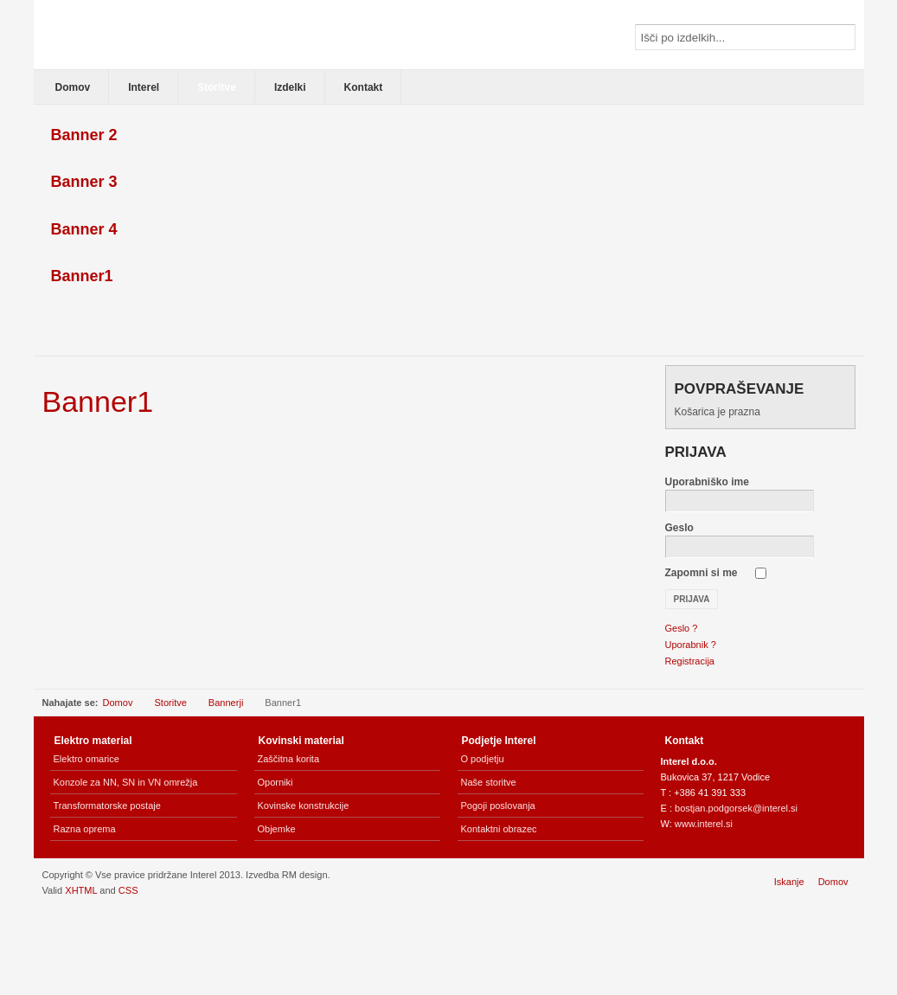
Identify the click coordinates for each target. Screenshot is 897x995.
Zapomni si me (701, 573)
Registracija (689, 661)
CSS (128, 890)
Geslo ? (681, 628)
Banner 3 (84, 181)
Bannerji (225, 702)
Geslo (679, 528)
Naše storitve (488, 782)
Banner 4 (84, 229)
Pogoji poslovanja (498, 805)
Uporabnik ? (690, 644)
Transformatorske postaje (107, 805)
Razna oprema (85, 829)
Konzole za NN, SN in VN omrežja (126, 782)
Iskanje (789, 881)
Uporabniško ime (707, 482)
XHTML (81, 890)
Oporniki (275, 782)
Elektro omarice (86, 759)
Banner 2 (84, 135)
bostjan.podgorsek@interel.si (736, 808)
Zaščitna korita (289, 759)
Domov (118, 702)
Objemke (277, 829)
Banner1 (82, 276)
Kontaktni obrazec (499, 829)
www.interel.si (704, 823)
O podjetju (482, 759)
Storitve (170, 702)
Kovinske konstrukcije (303, 805)
